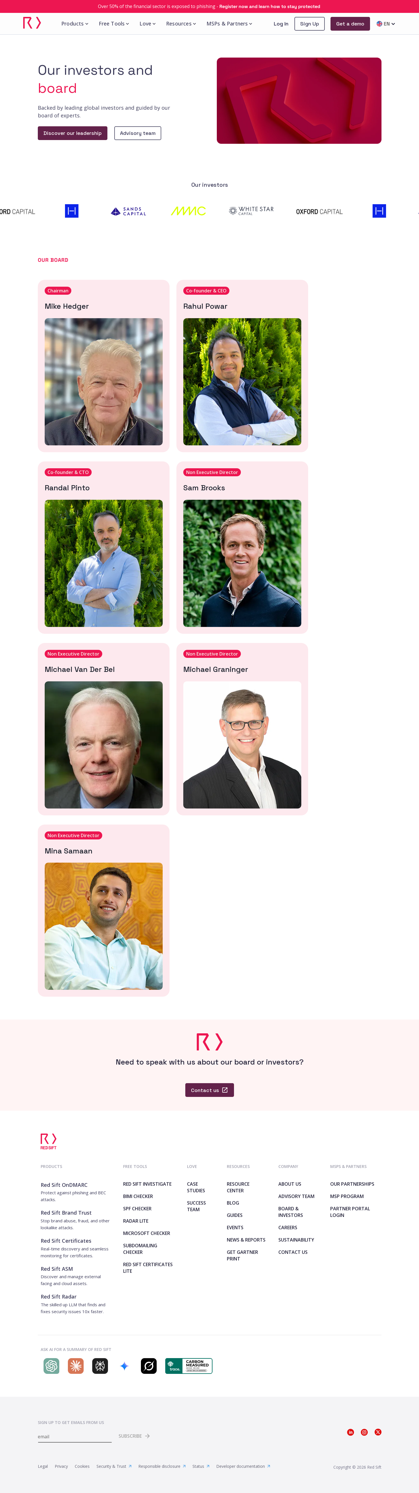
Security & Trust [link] (114, 1466)
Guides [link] (235, 1215)
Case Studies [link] (196, 1187)
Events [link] (235, 1227)
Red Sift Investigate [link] (147, 1184)
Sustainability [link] (296, 1240)
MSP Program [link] (347, 1196)
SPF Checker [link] (137, 1208)
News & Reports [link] (246, 1240)
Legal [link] (43, 1466)
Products (75, 23)
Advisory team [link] (296, 1196)
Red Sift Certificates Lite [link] (148, 1267)
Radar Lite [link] (135, 1221)
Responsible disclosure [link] (162, 1466)
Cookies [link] (82, 1466)
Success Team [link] (196, 1206)
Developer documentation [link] (243, 1466)
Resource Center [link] (238, 1187)
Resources (181, 23)
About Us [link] (289, 1184)
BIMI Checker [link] (138, 1196)
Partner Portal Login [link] (350, 1211)
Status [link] (200, 1466)
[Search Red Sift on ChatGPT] (50, 1366)
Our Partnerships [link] (352, 1184)
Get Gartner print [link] (242, 1255)
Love (148, 23)
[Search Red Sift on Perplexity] (98, 1366)
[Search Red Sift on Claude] (74, 1366)
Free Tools (115, 23)
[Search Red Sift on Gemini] (123, 1366)
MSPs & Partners (230, 23)
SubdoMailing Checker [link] (140, 1248)
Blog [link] (233, 1203)
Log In (281, 23)
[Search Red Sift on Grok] (147, 1366)
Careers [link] (287, 1227)
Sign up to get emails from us (71, 1422)
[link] (209, 6)
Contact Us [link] (293, 1252)
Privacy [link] (61, 1466)
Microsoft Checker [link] (146, 1233)
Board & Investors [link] (290, 1211)
